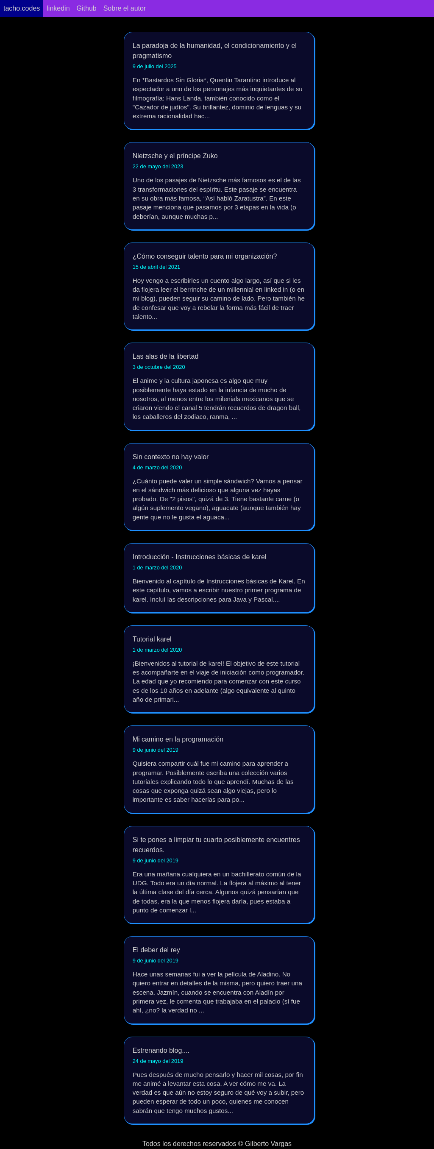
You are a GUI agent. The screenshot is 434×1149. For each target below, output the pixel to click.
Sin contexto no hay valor (219, 487)
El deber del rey (219, 980)
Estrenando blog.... (219, 1081)
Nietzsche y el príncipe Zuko (219, 186)
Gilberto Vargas (268, 1143)
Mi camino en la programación (219, 770)
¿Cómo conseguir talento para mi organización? (219, 287)
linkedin (58, 8)
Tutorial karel (219, 670)
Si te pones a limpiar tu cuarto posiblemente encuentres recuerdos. (219, 875)
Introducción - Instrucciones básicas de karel (219, 578)
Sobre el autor (124, 8)
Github (87, 8)
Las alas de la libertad (219, 387)
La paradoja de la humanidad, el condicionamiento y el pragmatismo (219, 81)
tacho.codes (21, 8)
